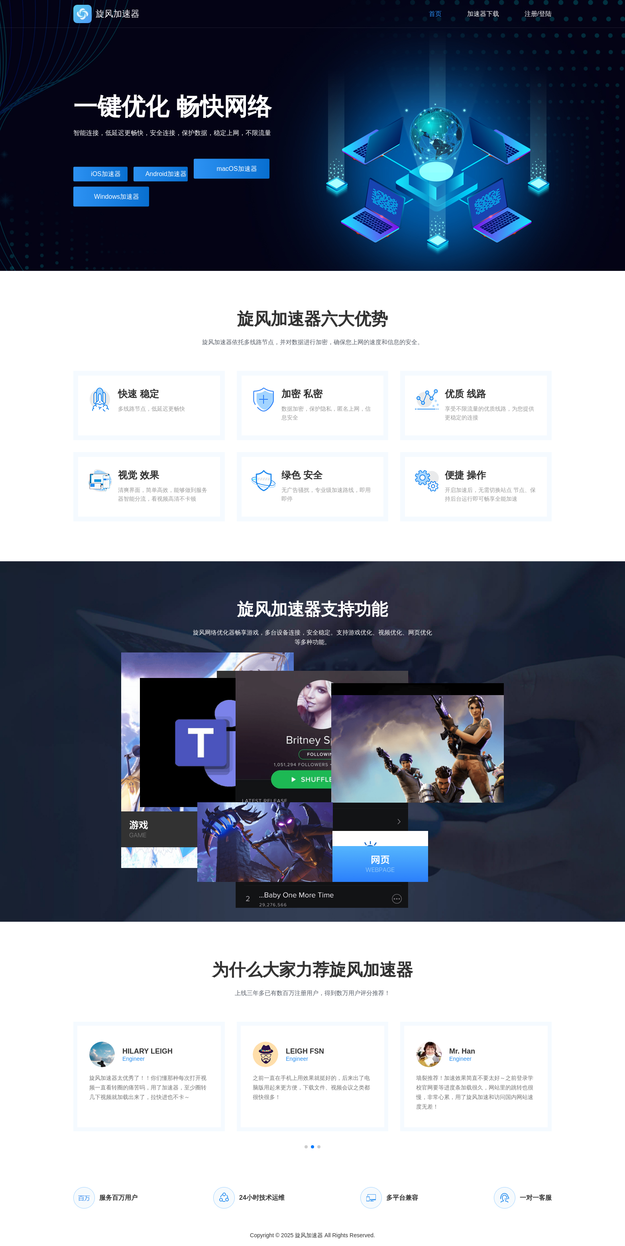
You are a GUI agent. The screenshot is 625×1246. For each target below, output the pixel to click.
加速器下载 (483, 13)
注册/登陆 (538, 13)
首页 (435, 13)
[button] (306, 1146)
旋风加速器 (309, 1235)
